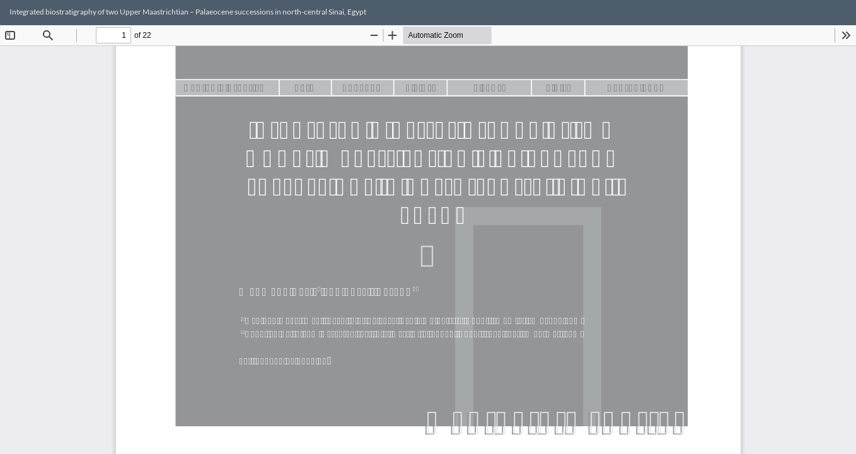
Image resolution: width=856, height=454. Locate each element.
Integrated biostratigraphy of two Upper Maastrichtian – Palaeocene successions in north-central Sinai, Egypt (187, 11)
